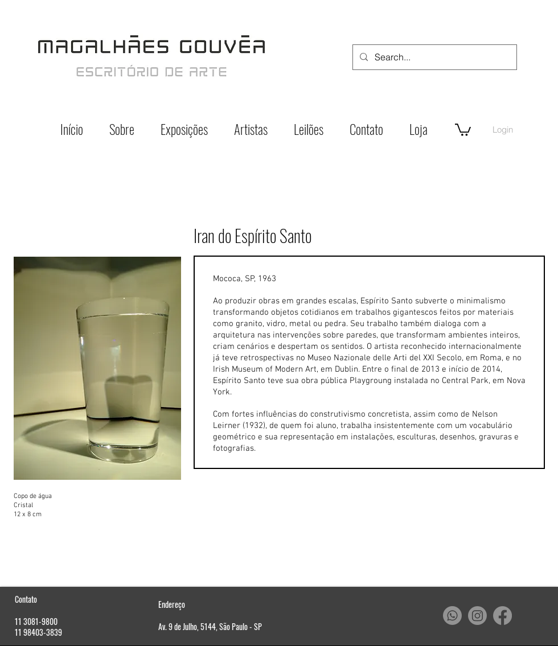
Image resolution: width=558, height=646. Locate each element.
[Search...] (434, 57)
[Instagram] (477, 615)
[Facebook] (502, 615)
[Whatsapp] (452, 615)
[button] (463, 129)
